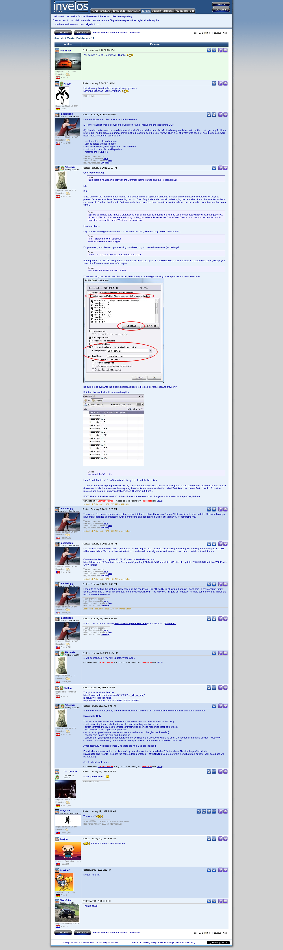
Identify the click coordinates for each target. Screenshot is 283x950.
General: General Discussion (125, 32)
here (105, 158)
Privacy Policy (149, 943)
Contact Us (136, 943)
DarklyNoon (70, 771)
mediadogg (66, 113)
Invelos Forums (101, 32)
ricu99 (67, 83)
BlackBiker (66, 900)
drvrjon (64, 839)
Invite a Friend (183, 943)
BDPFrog (105, 163)
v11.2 (159, 501)
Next (226, 33)
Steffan (68, 688)
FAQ (193, 943)
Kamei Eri (170, 623)
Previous (216, 33)
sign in (89, 24)
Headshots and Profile (95, 754)
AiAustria (70, 167)
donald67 (65, 870)
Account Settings (166, 943)
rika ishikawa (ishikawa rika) (130, 623)
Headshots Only (92, 716)
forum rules (109, 16)
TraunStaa (65, 50)
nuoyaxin (65, 810)
